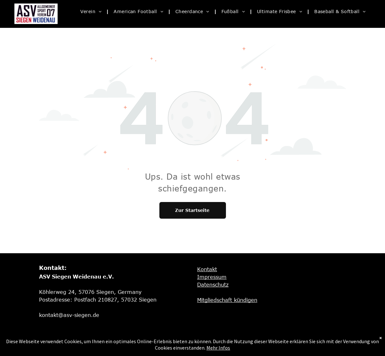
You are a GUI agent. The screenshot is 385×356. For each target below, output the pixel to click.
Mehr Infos (218, 347)
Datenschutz (213, 284)
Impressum (212, 277)
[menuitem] (92, 11)
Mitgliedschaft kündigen (227, 300)
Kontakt (207, 269)
